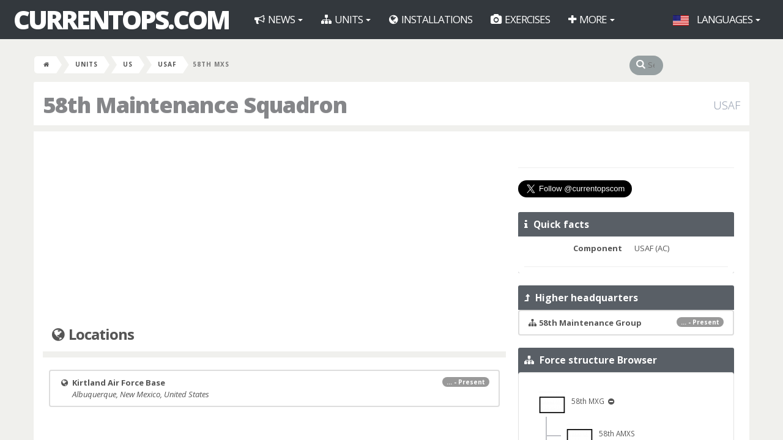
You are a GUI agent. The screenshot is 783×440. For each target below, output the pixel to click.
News (278, 19)
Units (346, 19)
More (591, 19)
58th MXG (572, 401)
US (128, 64)
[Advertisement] (274, 229)
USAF (167, 64)
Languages (716, 19)
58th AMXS (600, 433)
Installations (430, 19)
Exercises (520, 19)
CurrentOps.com (121, 19)
